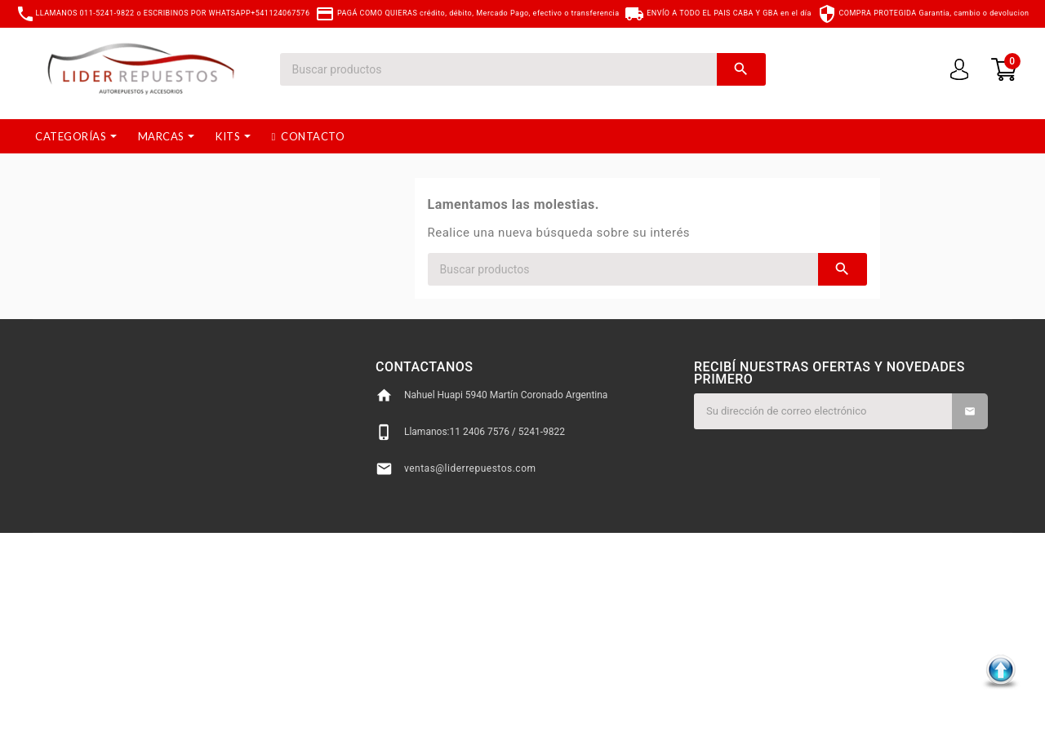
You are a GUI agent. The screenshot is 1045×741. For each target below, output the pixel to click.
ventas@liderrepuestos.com (470, 468)
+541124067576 (280, 13)
